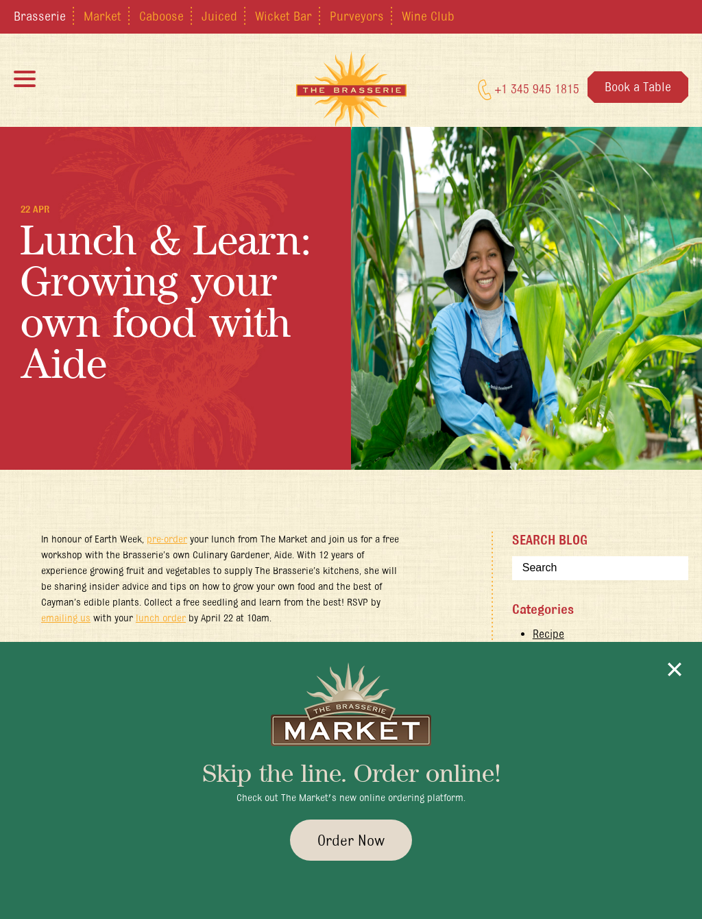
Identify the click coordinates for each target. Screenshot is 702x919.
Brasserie (40, 16)
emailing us (65, 617)
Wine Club (428, 16)
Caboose (161, 16)
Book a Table (638, 86)
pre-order (167, 539)
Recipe (548, 634)
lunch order (161, 617)
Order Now (351, 840)
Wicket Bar (283, 16)
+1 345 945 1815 (528, 90)
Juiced (219, 16)
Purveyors (357, 16)
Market (102, 16)
